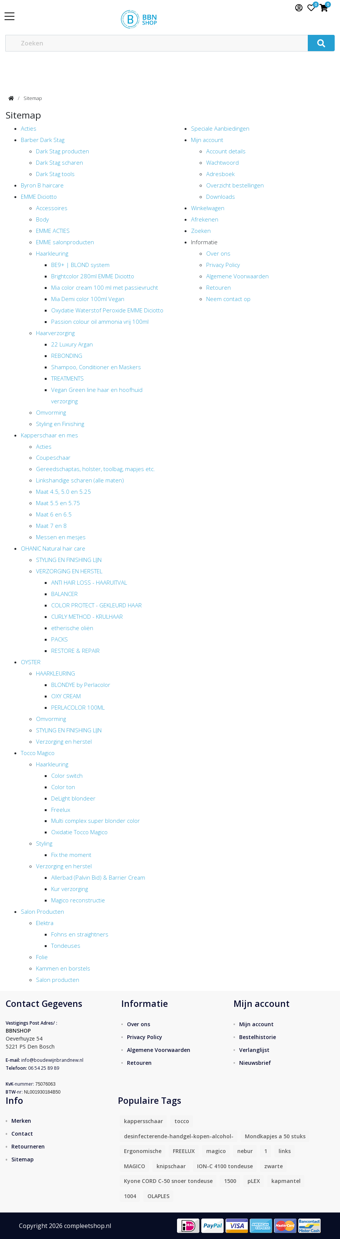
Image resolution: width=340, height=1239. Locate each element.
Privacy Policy (223, 264)
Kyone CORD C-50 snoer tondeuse (168, 1180)
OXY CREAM (66, 696)
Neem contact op (228, 299)
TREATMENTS (67, 378)
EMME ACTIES (53, 230)
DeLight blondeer (73, 798)
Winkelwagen (207, 208)
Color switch (67, 775)
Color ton (63, 787)
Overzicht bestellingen (235, 185)
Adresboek (220, 174)
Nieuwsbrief (255, 1062)
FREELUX (184, 1151)
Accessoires (51, 208)
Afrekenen (204, 219)
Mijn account (207, 140)
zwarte (273, 1166)
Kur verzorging (69, 889)
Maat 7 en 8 (51, 525)
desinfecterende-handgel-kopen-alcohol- (178, 1136)
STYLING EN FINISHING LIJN (69, 559)
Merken (21, 1120)
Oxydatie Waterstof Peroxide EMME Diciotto (107, 310)
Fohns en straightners (79, 934)
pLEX (254, 1180)
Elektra (44, 923)
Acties (28, 128)
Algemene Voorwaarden (237, 276)
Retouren (218, 287)
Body (42, 219)
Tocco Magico (38, 753)
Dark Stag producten (62, 151)
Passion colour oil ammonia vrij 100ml (100, 321)
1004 (130, 1196)
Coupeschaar (53, 457)
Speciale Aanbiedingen (220, 128)
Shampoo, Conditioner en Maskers (96, 367)
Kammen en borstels (63, 968)
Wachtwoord (222, 162)
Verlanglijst (254, 1049)
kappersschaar (143, 1121)
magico (216, 1151)
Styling (44, 843)
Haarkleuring (52, 253)
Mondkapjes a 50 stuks (275, 1136)
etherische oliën (72, 628)
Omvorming (51, 412)
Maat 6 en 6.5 (54, 514)
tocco (181, 1121)
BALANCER (64, 594)
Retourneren (28, 1146)
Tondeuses (65, 945)
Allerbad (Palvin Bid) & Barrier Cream (98, 877)
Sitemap (33, 98)
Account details (226, 151)
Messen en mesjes (61, 537)
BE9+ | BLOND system (80, 264)
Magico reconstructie (78, 900)
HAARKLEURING (55, 673)
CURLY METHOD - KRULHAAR (87, 616)
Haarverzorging (55, 333)
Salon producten (57, 979)
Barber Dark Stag (42, 140)
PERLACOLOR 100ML (78, 707)
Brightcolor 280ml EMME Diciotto (92, 276)
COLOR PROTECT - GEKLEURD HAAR (96, 605)
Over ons (218, 253)
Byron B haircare (42, 185)
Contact (22, 1133)
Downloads (220, 196)
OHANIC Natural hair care (53, 548)
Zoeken (201, 230)
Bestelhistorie (257, 1037)
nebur (245, 1151)
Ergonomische (142, 1151)
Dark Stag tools (55, 174)
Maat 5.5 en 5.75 (58, 503)
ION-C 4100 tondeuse (225, 1166)
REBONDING (66, 355)
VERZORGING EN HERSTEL (69, 571)
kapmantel (286, 1180)
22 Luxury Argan (72, 344)
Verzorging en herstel (64, 741)
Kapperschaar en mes (49, 435)
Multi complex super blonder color (95, 820)
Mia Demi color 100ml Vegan (87, 299)
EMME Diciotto (39, 196)
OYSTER (31, 662)
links (285, 1151)
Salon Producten (42, 911)
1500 (230, 1180)
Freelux (60, 809)
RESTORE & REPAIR (75, 650)
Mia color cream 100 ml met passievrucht (104, 287)
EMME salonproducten (65, 242)
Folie (42, 957)
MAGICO (134, 1166)
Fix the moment (71, 854)
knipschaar (171, 1166)
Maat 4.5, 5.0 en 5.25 (63, 491)
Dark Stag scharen (59, 162)
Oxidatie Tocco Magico (79, 832)
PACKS (59, 639)
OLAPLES (158, 1196)
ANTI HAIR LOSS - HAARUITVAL (89, 582)
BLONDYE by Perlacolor (80, 684)
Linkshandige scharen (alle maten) (80, 480)
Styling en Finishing (60, 424)
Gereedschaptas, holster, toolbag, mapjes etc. (95, 469)
